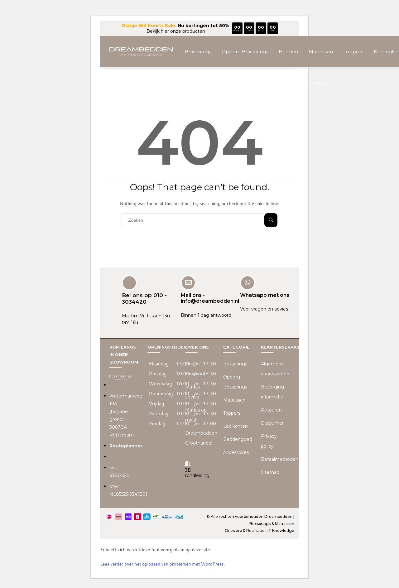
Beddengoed (237, 439)
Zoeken (271, 220)
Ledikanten (235, 426)
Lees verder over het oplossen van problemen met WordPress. (162, 564)
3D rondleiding (197, 472)
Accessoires (317, 83)
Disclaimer (272, 423)
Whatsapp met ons (264, 295)
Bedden (288, 52)
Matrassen (321, 52)
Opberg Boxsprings (245, 52)
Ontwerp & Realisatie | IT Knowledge (259, 530)
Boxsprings (198, 52)
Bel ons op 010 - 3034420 (144, 298)
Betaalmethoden (279, 459)
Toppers (353, 52)
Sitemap (270, 472)
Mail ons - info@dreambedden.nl (210, 298)
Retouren (271, 410)
